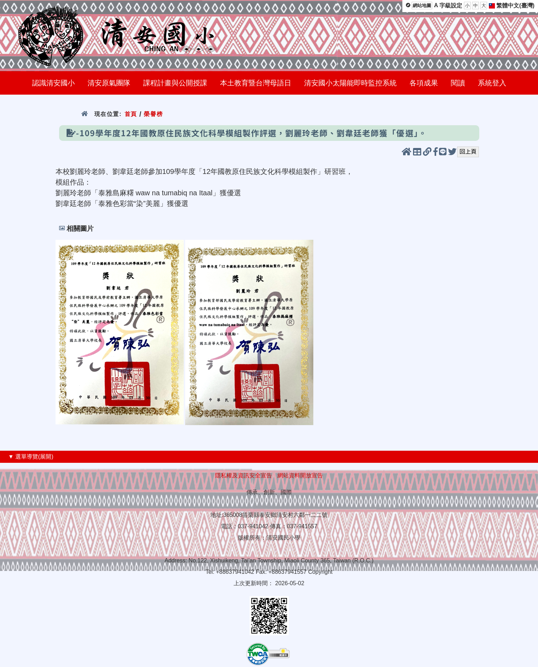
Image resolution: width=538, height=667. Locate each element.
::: (4, 457)
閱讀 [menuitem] (458, 83)
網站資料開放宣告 (300, 475)
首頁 (130, 114)
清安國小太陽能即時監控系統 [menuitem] (350, 83)
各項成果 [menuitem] (423, 83)
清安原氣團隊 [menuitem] (109, 83)
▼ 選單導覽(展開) (30, 457)
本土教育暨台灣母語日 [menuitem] (255, 83)
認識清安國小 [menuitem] (53, 83)
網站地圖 (422, 5)
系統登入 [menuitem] (492, 83)
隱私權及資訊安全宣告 (243, 475)
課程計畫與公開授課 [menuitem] (175, 83)
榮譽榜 (153, 114)
